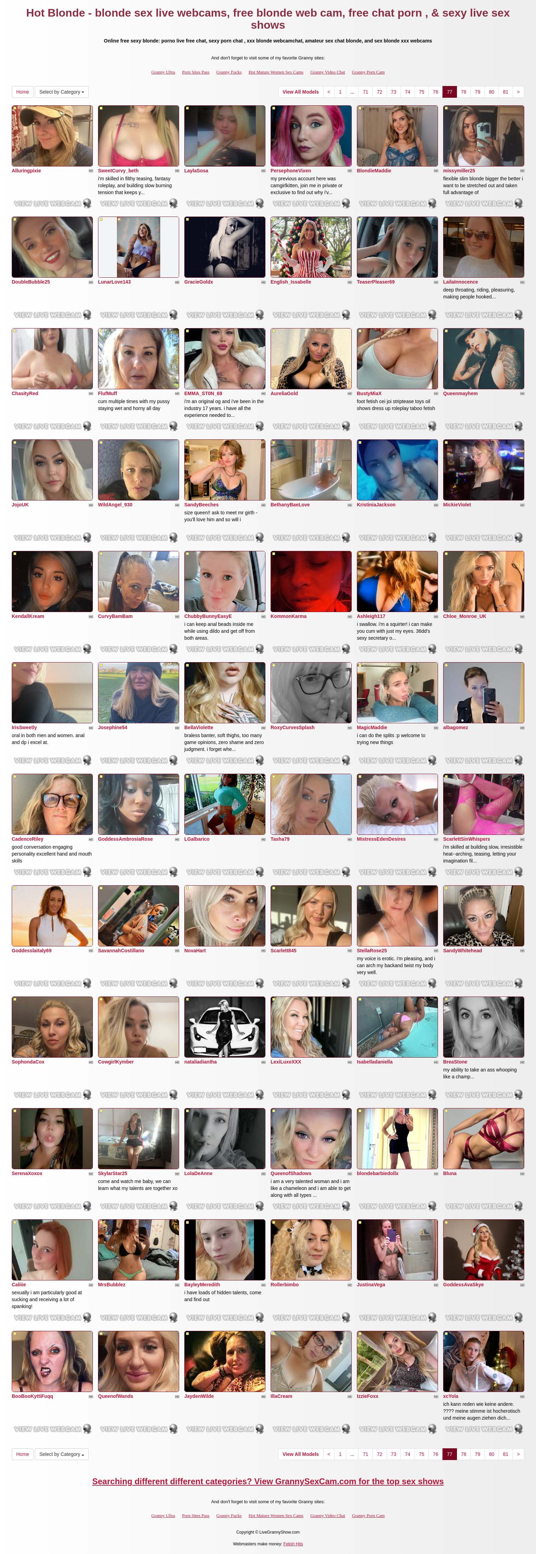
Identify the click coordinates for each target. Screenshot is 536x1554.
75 (422, 92)
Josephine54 (112, 727)
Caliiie (19, 1284)
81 (505, 92)
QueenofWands (115, 1396)
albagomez (455, 727)
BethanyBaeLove (290, 504)
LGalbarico (196, 839)
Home (22, 92)
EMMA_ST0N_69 (203, 393)
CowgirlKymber (116, 1062)
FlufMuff (107, 393)
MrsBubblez (111, 1284)
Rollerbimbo (285, 1284)
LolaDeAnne (198, 1173)
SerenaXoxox (27, 1173)
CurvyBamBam (115, 616)
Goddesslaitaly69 (31, 950)
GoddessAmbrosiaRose (125, 839)
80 (492, 92)
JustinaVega (371, 1284)
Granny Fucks (229, 72)
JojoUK (20, 504)
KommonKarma (288, 616)
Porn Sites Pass (195, 72)
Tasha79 (280, 839)
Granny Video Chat (327, 72)
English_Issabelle (291, 282)
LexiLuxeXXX (286, 1062)
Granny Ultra (163, 72)
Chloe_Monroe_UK (464, 616)
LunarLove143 (114, 282)
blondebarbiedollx (378, 1173)
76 (435, 92)
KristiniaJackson (376, 504)
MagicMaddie (372, 727)
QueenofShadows (291, 1173)
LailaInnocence (460, 282)
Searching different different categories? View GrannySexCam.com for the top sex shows (268, 1481)
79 (477, 92)
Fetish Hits (293, 1544)
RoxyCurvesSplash (293, 727)
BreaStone (455, 1062)
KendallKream (28, 616)
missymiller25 (459, 170)
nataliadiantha (200, 1062)
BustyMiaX (369, 393)
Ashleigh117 (371, 616)
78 (464, 92)
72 (379, 92)
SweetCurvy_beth (118, 170)
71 (365, 92)
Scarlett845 (283, 950)
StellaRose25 (372, 950)
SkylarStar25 (112, 1173)
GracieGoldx (198, 282)
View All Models (301, 92)
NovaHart (195, 950)
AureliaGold (284, 393)
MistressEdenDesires (381, 839)
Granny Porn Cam (368, 72)
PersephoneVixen (291, 170)
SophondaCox (28, 1062)
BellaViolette (198, 727)
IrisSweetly (24, 727)
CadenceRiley (27, 839)
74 (407, 92)
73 (394, 92)
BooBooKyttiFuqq (32, 1396)
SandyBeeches (201, 504)
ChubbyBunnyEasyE (208, 616)
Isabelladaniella (375, 1062)
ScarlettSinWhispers (466, 839)
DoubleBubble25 (31, 282)
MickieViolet (457, 504)
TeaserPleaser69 (376, 282)
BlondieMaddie (374, 170)
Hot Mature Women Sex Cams (275, 72)
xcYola (450, 1396)
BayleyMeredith (202, 1284)
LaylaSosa (196, 170)
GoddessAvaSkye (463, 1284)
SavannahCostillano (121, 950)
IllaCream (281, 1396)
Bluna (450, 1173)
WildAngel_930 (115, 504)
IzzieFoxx (367, 1396)
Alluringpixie (26, 170)
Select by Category (61, 92)
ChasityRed (25, 393)
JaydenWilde (199, 1396)
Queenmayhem (460, 393)
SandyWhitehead (462, 950)
